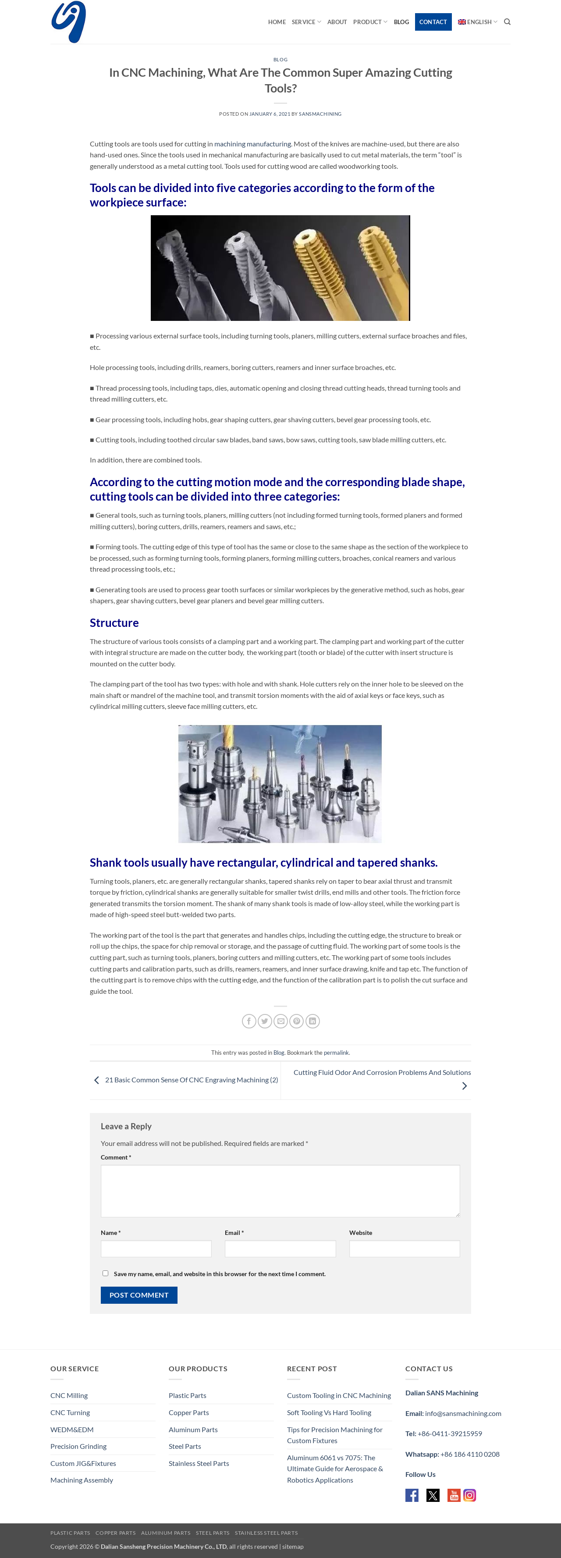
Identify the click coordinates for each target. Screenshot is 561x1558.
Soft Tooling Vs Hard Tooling (329, 1412)
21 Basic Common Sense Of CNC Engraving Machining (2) (184, 1079)
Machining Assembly (81, 1480)
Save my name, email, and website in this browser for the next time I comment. (220, 1273)
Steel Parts (185, 1446)
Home (277, 21)
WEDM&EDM (72, 1429)
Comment (116, 1157)
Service (306, 22)
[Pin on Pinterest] (296, 1021)
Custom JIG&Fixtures (83, 1463)
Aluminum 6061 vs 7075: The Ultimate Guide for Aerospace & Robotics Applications (335, 1468)
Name (111, 1232)
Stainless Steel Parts (199, 1463)
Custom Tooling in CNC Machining (339, 1395)
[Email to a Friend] (280, 1021)
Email (234, 1232)
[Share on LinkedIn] (312, 1021)
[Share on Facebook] (249, 1021)
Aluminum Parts (193, 1429)
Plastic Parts (187, 1395)
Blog (401, 21)
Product (370, 22)
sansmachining (320, 114)
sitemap (293, 1546)
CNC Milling (69, 1395)
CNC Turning (70, 1412)
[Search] (507, 22)
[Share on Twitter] (265, 1021)
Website (360, 1232)
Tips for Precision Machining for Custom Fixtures (335, 1435)
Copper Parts (189, 1412)
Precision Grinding (78, 1446)
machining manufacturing (252, 143)
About (337, 21)
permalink (336, 1052)
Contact (433, 21)
